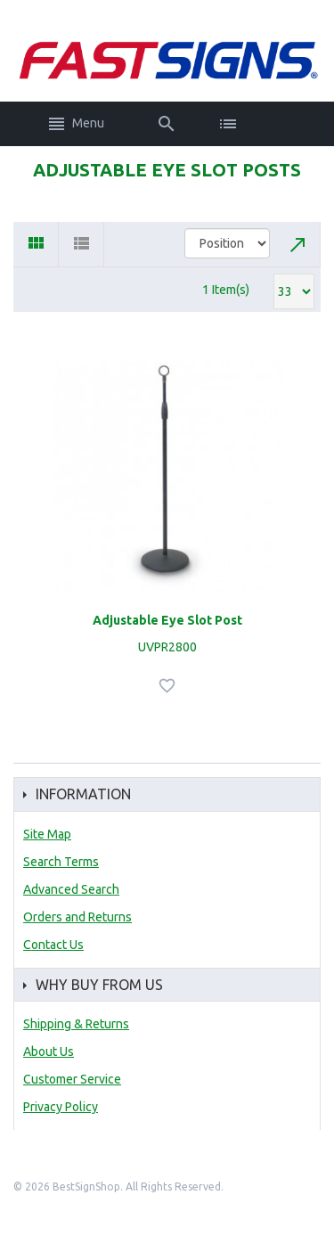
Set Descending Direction (298, 244)
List (81, 244)
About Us (48, 1051)
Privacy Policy (60, 1107)
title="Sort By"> (227, 243)
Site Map (47, 834)
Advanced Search (71, 889)
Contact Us (53, 944)
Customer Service (72, 1079)
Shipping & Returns (76, 1024)
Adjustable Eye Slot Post (167, 620)
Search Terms (61, 862)
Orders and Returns (77, 917)
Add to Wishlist (169, 685)
